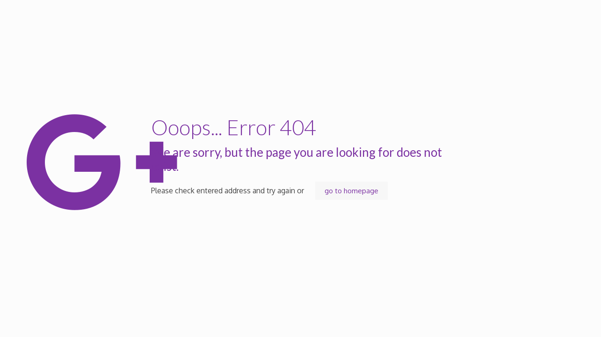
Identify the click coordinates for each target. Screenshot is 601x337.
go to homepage (351, 190)
